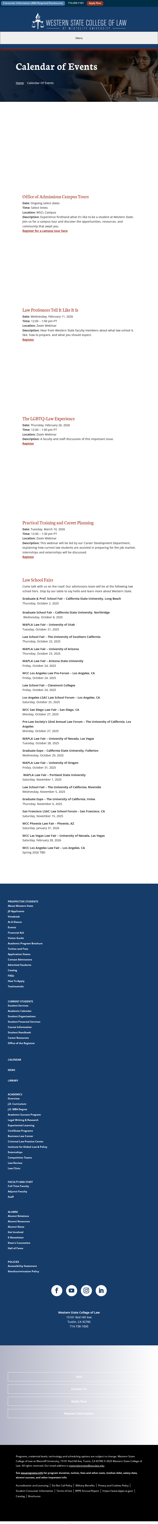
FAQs (11, 975)
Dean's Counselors (19, 1243)
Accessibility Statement (22, 1266)
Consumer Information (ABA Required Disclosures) (33, 3)
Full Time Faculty (18, 1186)
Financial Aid (16, 932)
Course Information (20, 1027)
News (11, 1070)
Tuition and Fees (18, 949)
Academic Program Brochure (25, 943)
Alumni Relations (18, 1216)
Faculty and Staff (20, 1182)
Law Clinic (14, 1168)
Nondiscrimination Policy (23, 1271)
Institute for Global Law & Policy (27, 1147)
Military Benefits (85, 1485)
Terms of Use (64, 1491)
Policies (13, 1262)
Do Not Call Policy (62, 1485)
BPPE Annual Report (87, 1491)
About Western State (20, 906)
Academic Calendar (19, 1011)
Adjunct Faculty (17, 1191)
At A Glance (15, 922)
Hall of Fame (15, 1248)
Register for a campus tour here (44, 231)
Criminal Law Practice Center (25, 1141)
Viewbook (14, 916)
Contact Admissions (20, 959)
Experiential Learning (21, 1125)
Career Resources (18, 1038)
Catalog (12, 970)
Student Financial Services (24, 1021)
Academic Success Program (24, 1114)
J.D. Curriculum (17, 1104)
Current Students (20, 1001)
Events (12, 927)
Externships (15, 1152)
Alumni (13, 1212)
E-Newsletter (16, 1237)
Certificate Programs (20, 1130)
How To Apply (16, 981)
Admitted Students (19, 965)
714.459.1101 (76, 3)
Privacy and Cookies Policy (113, 1485)
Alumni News (16, 1226)
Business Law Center (20, 1136)
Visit (79, 1377)
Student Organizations (22, 1016)
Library (13, 1080)
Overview (14, 1098)
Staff (11, 1197)
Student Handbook (19, 1032)
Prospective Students (23, 901)
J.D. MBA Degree (17, 1109)
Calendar (14, 1059)
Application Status (19, 954)
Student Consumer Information (34, 1491)
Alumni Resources (19, 1221)
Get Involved (15, 1232)
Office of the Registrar (21, 1043)
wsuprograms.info (32, 1473)
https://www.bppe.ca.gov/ (117, 1491)
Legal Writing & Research (23, 1120)
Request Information (79, 1413)
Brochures (34, 1496)
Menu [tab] (79, 38)
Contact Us (79, 1389)
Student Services (18, 1005)
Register (28, 340)
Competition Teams (20, 1157)
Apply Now (95, 3)
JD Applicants (16, 911)
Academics (15, 1094)
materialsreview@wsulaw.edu (86, 1465)
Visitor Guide (16, 938)
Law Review (15, 1163)
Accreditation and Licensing (32, 1485)
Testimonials (16, 986)
